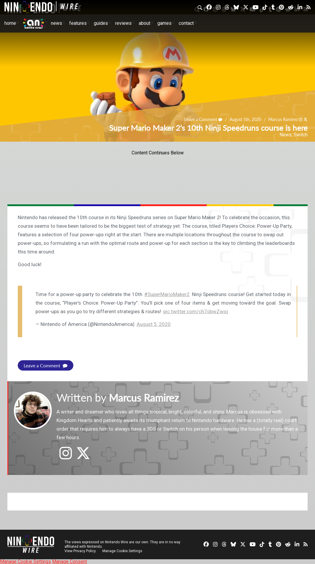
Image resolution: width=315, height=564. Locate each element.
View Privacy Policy (80, 551)
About (144, 23)
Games (164, 23)
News (56, 23)
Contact (186, 23)
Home (10, 23)
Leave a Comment (203, 119)
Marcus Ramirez (283, 119)
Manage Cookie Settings (123, 551)
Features (78, 23)
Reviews (123, 23)
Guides (101, 23)
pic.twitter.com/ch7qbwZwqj (195, 311)
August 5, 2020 (154, 324)
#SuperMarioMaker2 (167, 294)
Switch (301, 135)
